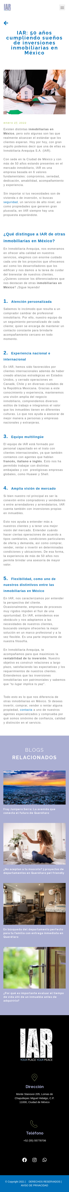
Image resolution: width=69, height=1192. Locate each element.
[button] (62, 7)
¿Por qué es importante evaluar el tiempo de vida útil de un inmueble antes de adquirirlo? (33, 997)
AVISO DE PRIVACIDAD (34, 1185)
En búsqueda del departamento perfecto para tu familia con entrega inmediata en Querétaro (33, 933)
